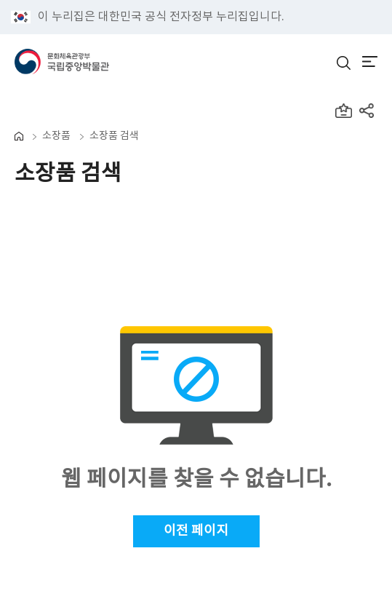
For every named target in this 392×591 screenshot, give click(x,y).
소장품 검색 (114, 136)
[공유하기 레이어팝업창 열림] (368, 112)
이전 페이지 (196, 531)
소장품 (56, 136)
